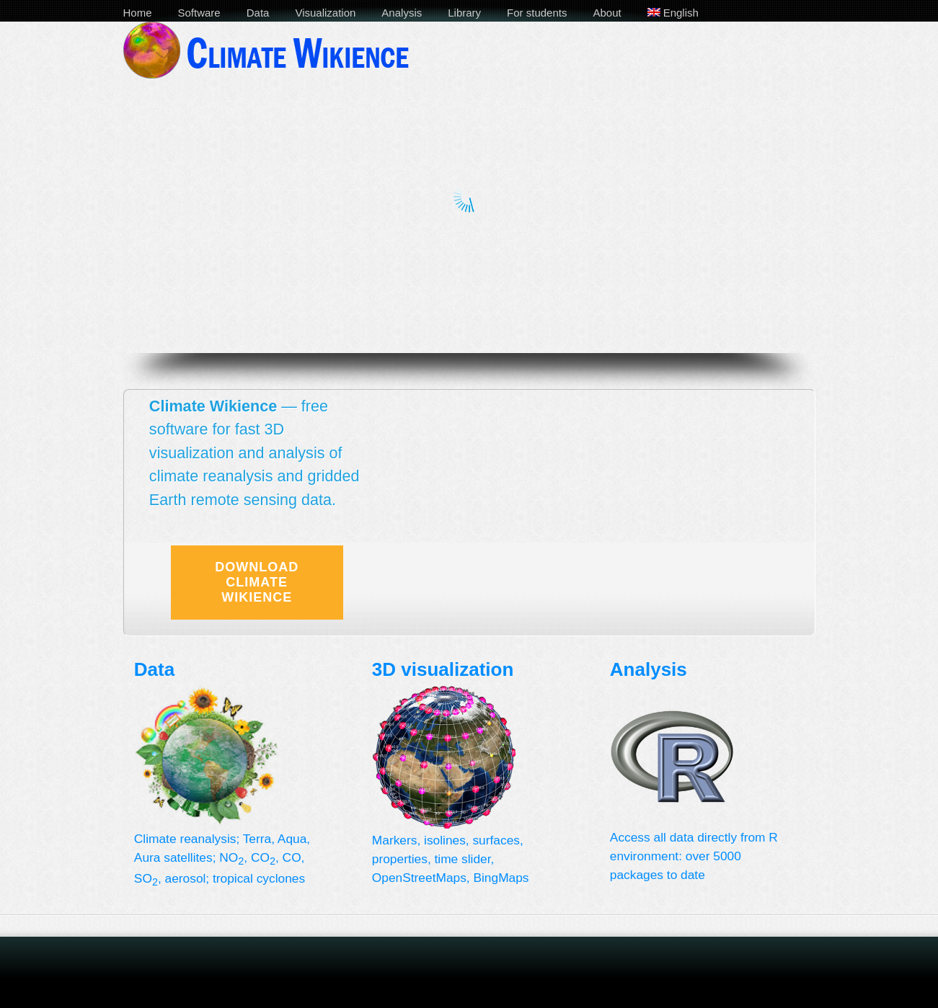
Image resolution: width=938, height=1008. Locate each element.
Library (464, 12)
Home (137, 12)
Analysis (401, 12)
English (673, 12)
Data (258, 12)
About (607, 12)
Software (199, 12)
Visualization (325, 12)
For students (537, 12)
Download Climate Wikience (256, 582)
